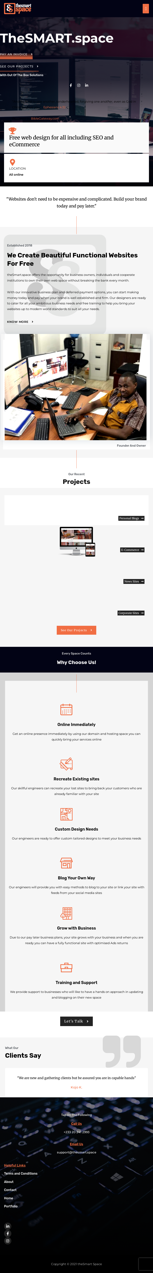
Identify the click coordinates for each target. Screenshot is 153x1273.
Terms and (22, 1173)
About (9, 1181)
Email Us (76, 1144)
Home (9, 1198)
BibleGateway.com (45, 118)
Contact (10, 1190)
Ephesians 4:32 (54, 107)
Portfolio (11, 1206)
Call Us (76, 1124)
